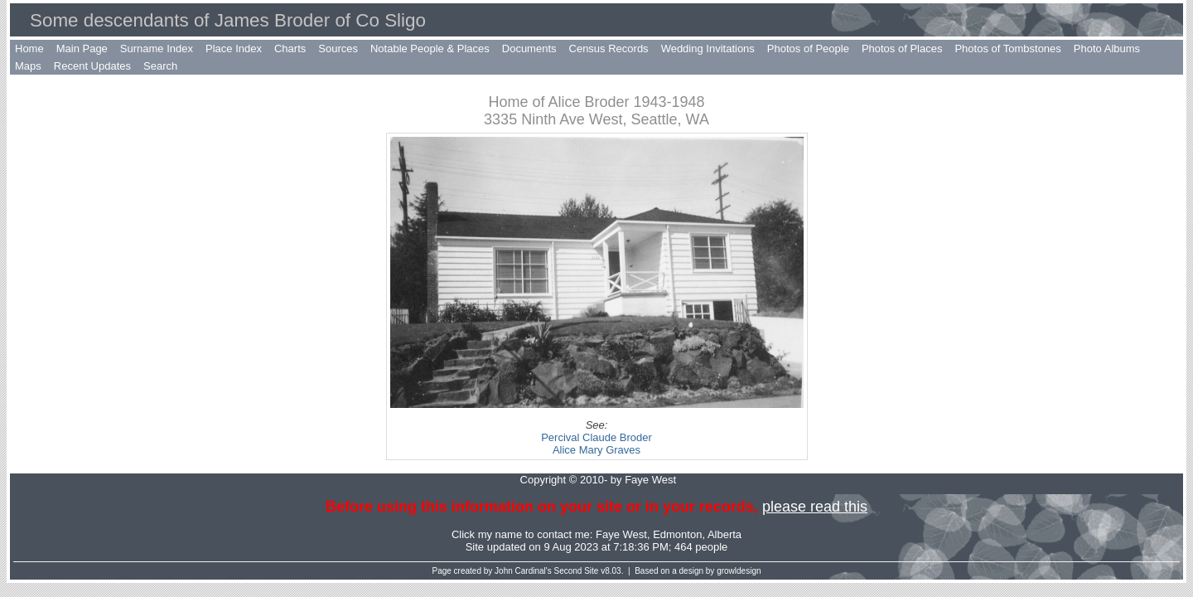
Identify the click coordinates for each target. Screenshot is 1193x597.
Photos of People (808, 48)
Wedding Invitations (708, 48)
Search (160, 66)
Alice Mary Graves (596, 450)
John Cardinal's (523, 570)
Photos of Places (902, 48)
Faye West (621, 534)
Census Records (609, 48)
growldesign (739, 570)
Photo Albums (1107, 48)
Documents (529, 48)
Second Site (576, 570)
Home (29, 48)
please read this (814, 506)
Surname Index (156, 48)
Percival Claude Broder (596, 437)
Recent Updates (92, 66)
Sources (338, 48)
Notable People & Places (430, 48)
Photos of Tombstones (1007, 48)
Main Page (82, 48)
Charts (290, 48)
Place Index (233, 48)
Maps (28, 66)
